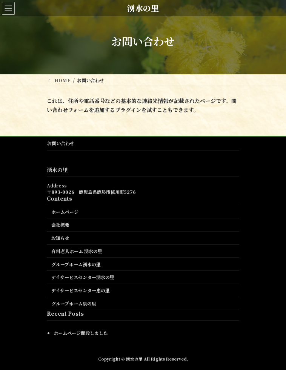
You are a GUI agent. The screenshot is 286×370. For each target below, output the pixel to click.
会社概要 (60, 224)
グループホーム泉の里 (73, 303)
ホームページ (64, 211)
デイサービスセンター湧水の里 (82, 277)
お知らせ (60, 238)
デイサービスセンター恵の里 (80, 290)
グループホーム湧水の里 (76, 264)
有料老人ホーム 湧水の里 (76, 251)
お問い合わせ (60, 143)
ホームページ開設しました (81, 332)
